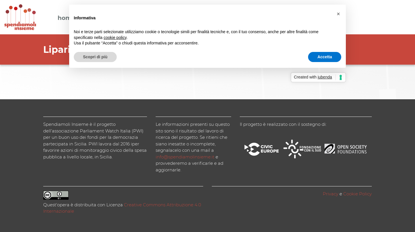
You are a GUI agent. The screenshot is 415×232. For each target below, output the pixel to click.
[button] (338, 13)
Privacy (330, 194)
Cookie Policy (357, 194)
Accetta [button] (324, 57)
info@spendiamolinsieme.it (185, 157)
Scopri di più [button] (95, 57)
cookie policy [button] (115, 37)
